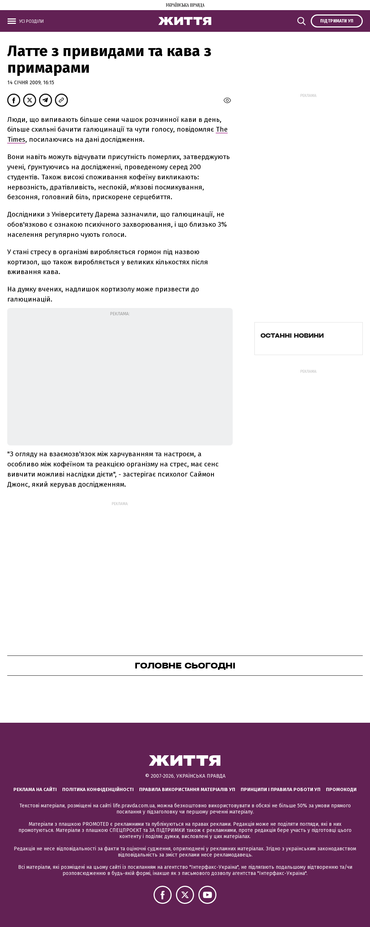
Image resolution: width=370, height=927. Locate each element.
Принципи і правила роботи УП (280, 789)
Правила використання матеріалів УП (187, 789)
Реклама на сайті (35, 789)
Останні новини (292, 335)
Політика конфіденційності (98, 789)
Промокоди (341, 789)
